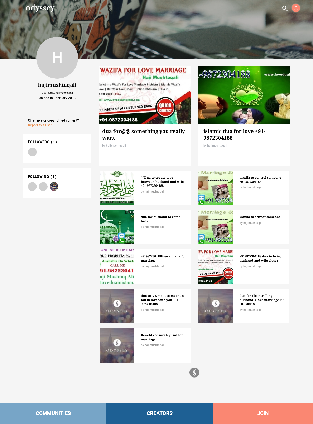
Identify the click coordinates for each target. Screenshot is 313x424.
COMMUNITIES (53, 413)
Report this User (40, 125)
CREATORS (160, 413)
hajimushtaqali (116, 145)
